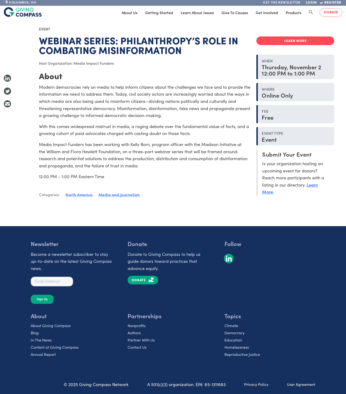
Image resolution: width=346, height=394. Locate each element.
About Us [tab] (129, 12)
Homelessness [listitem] (236, 347)
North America (79, 194)
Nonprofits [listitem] (137, 325)
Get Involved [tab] (267, 12)
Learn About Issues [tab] (197, 12)
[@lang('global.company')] (23, 12)
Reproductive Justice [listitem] (242, 354)
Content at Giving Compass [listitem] (55, 347)
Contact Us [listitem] (137, 347)
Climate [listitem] (231, 325)
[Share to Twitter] (7, 91)
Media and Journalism (119, 194)
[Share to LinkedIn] (7, 78)
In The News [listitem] (41, 339)
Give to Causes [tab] (235, 12)
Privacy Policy (256, 384)
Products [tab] (293, 12)
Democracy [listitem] (234, 332)
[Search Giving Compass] (311, 12)
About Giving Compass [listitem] (51, 325)
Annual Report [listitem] (43, 354)
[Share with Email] (7, 103)
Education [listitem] (233, 339)
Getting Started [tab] (159, 12)
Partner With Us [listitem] (141, 339)
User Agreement (301, 384)
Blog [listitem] (35, 332)
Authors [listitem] (134, 332)
